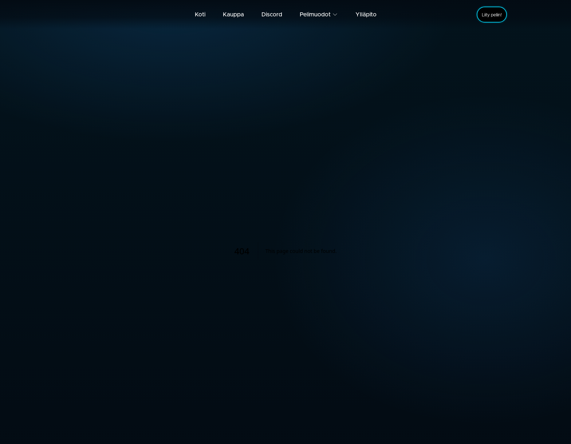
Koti (200, 14)
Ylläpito (366, 14)
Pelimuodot (319, 14)
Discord (271, 14)
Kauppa (233, 14)
